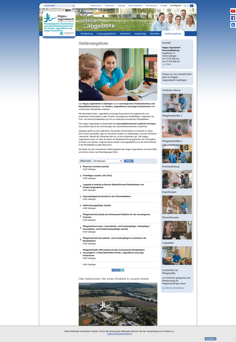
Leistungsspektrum (106, 33)
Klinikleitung (87, 33)
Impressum (109, 5)
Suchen (73, 5)
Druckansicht (151, 5)
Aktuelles (154, 33)
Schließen (210, 339)
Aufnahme (125, 33)
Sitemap (121, 5)
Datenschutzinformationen (119, 333)
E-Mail (168, 64)
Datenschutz (95, 5)
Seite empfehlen (135, 5)
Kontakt (163, 5)
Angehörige (140, 33)
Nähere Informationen (174, 288)
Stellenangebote (173, 33)
